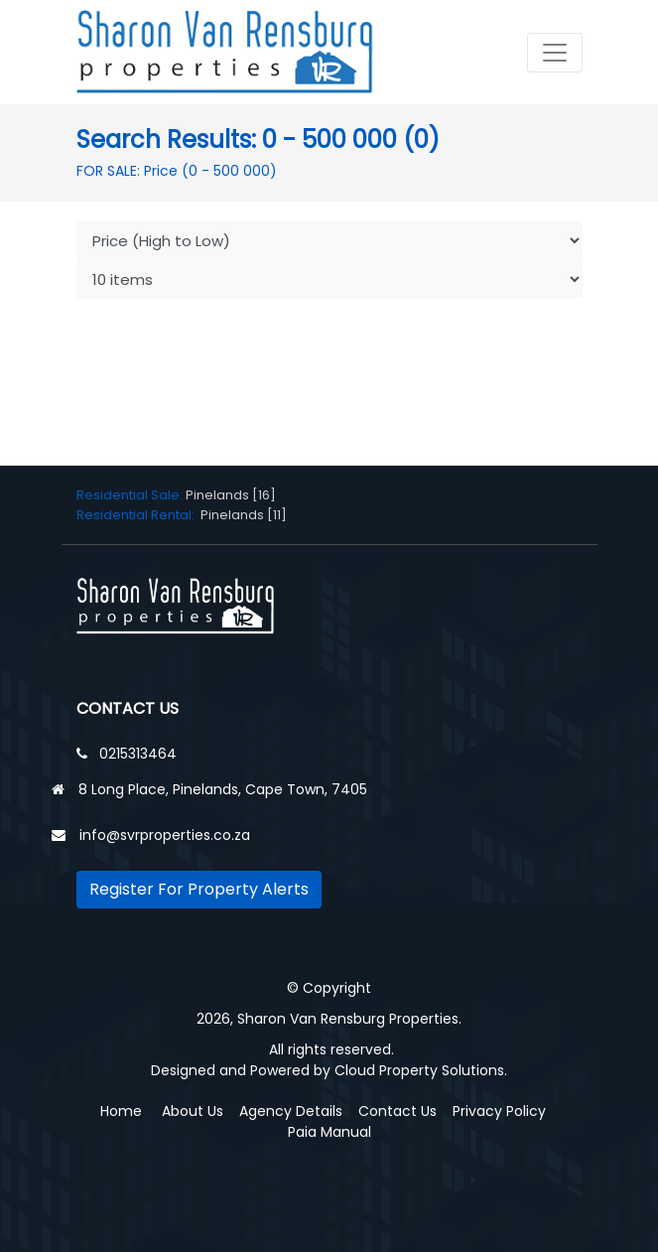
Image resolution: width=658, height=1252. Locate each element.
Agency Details (290, 1111)
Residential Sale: (131, 495)
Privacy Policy (499, 1111)
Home (121, 1111)
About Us (192, 1111)
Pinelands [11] (243, 514)
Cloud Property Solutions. (420, 1070)
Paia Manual (329, 1132)
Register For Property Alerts (199, 889)
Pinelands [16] (231, 495)
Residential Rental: (138, 514)
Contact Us (397, 1111)
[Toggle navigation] (555, 52)
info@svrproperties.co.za (164, 835)
